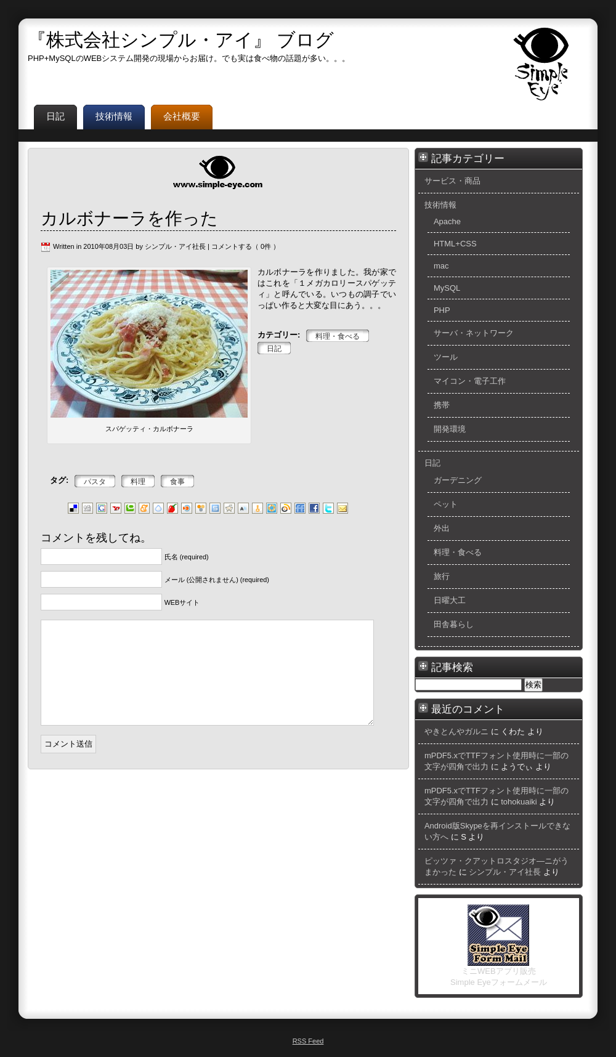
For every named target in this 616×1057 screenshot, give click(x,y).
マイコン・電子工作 (470, 381)
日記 (432, 463)
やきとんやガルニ (456, 731)
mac (441, 265)
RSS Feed (308, 1041)
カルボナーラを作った (129, 218)
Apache (447, 221)
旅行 (442, 576)
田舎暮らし (454, 624)
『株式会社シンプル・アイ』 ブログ (181, 40)
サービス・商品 (452, 180)
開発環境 (450, 429)
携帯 (442, 405)
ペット (446, 504)
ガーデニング (458, 480)
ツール (446, 357)
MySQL (447, 288)
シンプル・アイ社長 (505, 872)
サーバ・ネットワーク (474, 333)
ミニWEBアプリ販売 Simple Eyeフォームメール (498, 972)
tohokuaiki (519, 801)
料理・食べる (458, 552)
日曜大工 (450, 600)
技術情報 (440, 204)
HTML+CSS (455, 243)
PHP (442, 310)
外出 (442, 528)
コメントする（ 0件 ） (245, 246)
